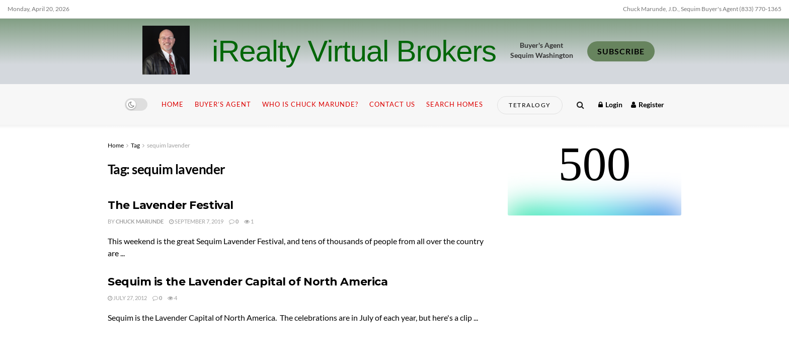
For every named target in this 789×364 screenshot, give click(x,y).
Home (173, 104)
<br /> (594, 177)
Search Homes (454, 104)
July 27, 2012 (127, 298)
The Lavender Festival (170, 205)
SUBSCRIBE (621, 51)
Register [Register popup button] (647, 104)
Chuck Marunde (140, 221)
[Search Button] (580, 104)
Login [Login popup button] (610, 104)
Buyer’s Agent (223, 104)
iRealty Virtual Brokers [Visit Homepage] (354, 51)
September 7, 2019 (196, 221)
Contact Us (392, 104)
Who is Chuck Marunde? (310, 104)
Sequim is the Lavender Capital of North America (247, 281)
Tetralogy (530, 105)
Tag (135, 145)
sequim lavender (168, 145)
